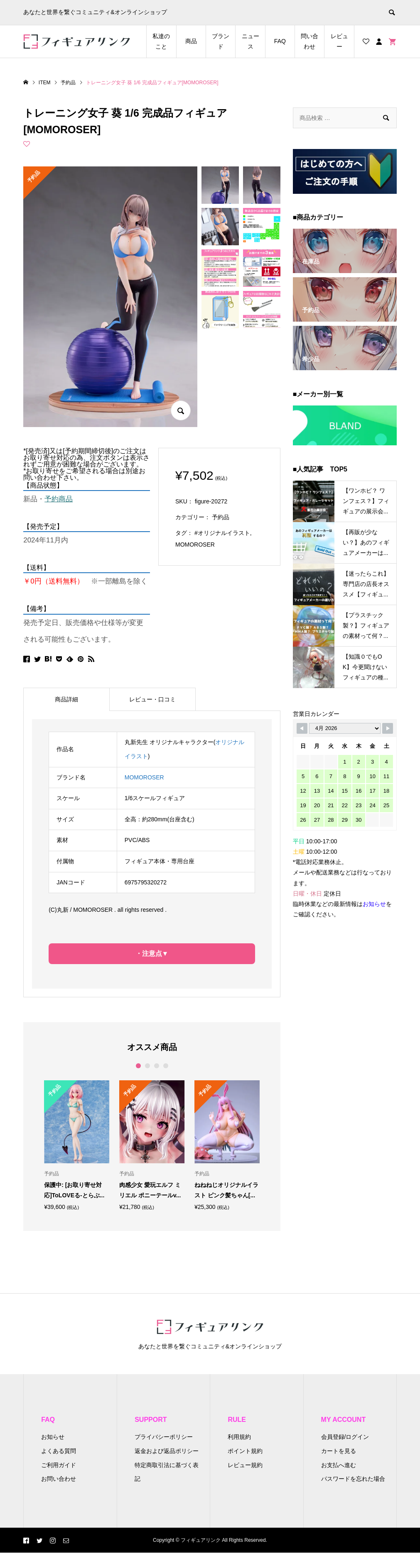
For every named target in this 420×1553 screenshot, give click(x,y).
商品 (191, 41)
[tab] (66, 699)
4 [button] (165, 1065)
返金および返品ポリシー (167, 1451)
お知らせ (52, 1436)
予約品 (220, 517)
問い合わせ (309, 41)
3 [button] (156, 1065)
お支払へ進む (338, 1465)
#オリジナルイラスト (222, 533)
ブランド (220, 41)
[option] (76, 1145)
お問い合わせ (58, 1478)
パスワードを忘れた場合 (353, 1478)
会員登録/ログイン (345, 1436)
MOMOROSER (195, 544)
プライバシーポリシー (164, 1436)
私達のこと (161, 41)
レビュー (339, 41)
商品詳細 (66, 699)
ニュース (250, 41)
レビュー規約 (245, 1465)
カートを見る (338, 1451)
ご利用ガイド (58, 1465)
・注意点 (148, 953)
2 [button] (147, 1065)
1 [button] (138, 1065)
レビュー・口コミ (152, 699)
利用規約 (239, 1436)
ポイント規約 (245, 1451)
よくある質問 (58, 1451)
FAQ (280, 41)
